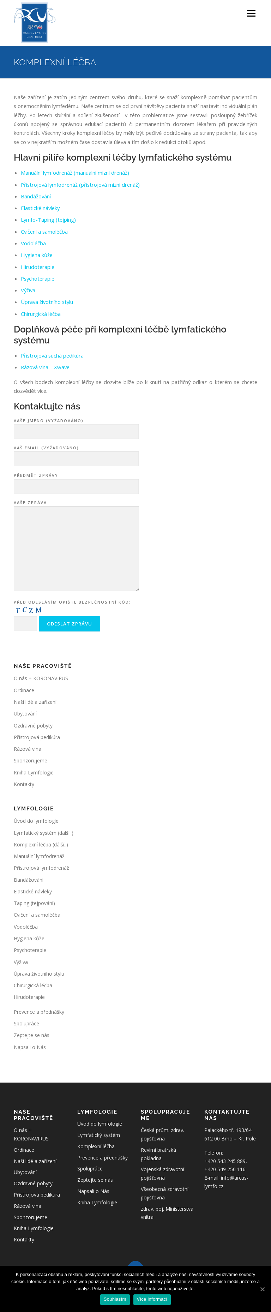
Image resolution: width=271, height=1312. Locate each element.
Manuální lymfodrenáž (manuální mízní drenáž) (75, 172)
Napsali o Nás (30, 1047)
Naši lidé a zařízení (35, 702)
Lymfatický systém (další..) (43, 832)
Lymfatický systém (98, 1135)
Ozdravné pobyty (33, 725)
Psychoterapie (37, 278)
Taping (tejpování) (34, 903)
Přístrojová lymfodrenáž (41, 867)
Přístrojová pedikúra (37, 737)
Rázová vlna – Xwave (45, 367)
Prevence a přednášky (39, 1011)
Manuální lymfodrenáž (39, 856)
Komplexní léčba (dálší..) (41, 844)
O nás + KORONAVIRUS (41, 678)
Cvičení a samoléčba (44, 231)
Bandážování (36, 196)
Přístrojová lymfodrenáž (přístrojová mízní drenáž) (80, 184)
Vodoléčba (33, 243)
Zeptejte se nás (31, 1035)
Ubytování (25, 713)
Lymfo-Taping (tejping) (48, 219)
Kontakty (24, 784)
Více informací (152, 1299)
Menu (251, 13)
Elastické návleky (40, 207)
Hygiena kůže (37, 254)
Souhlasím (115, 1299)
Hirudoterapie (37, 266)
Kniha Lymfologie (34, 772)
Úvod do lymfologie (36, 820)
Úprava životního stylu (47, 301)
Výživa (28, 290)
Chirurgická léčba (41, 313)
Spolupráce (26, 1023)
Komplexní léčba (96, 1146)
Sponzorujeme (30, 760)
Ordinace (24, 690)
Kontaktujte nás (47, 406)
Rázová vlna (27, 748)
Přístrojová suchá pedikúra (52, 355)
